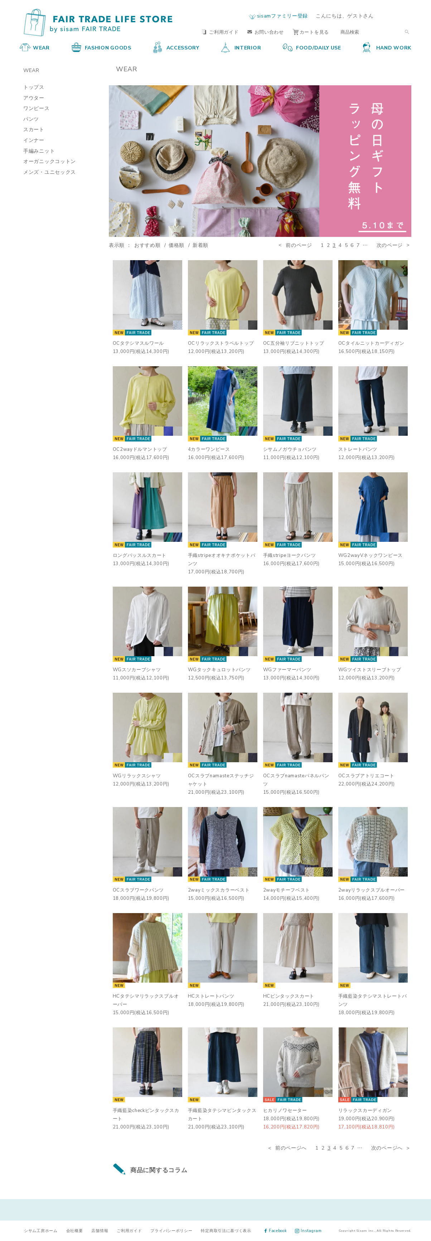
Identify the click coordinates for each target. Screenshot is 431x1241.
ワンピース (36, 107)
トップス (33, 86)
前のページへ (291, 1147)
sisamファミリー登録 (282, 15)
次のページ (390, 244)
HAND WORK (387, 47)
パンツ (31, 118)
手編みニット (39, 150)
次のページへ (387, 1147)
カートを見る (310, 31)
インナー (33, 139)
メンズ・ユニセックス (49, 171)
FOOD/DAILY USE (312, 47)
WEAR (35, 47)
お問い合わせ (265, 31)
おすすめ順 (147, 244)
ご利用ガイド (220, 31)
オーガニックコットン (49, 160)
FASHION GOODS (101, 47)
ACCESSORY (176, 47)
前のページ (299, 244)
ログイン (397, 15)
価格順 (176, 244)
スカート (33, 129)
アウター (33, 97)
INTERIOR (241, 47)
